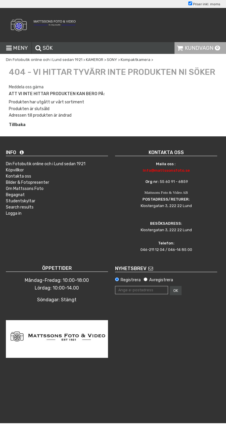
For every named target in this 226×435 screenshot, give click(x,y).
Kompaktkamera (135, 59)
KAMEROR (94, 59)
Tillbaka (17, 124)
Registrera (131, 279)
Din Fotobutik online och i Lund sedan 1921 (44, 59)
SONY (112, 59)
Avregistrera (161, 279)
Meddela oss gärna (26, 87)
